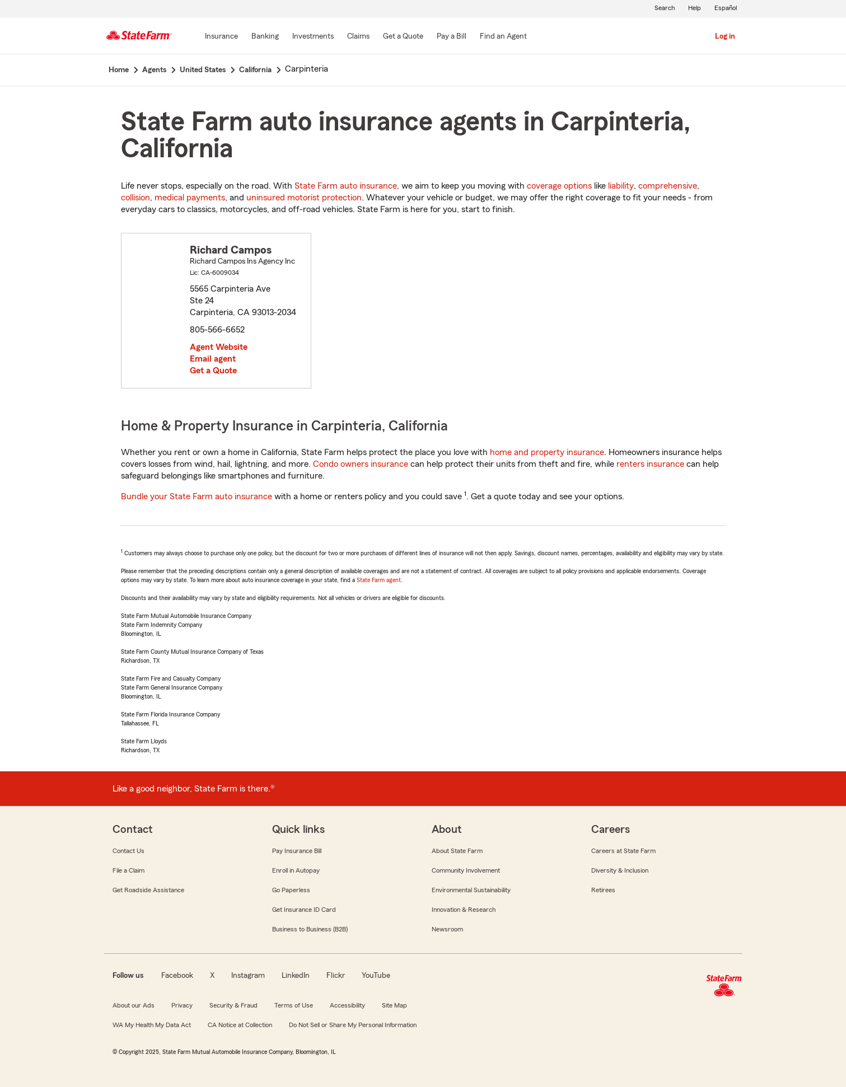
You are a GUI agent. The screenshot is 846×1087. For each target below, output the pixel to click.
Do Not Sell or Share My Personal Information (353, 1025)
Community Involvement (466, 870)
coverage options (559, 185)
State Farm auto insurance (346, 185)
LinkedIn (296, 976)
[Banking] (265, 37)
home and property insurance (547, 452)
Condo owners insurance (360, 464)
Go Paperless (291, 890)
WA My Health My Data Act (152, 1025)
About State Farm (457, 850)
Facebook (177, 976)
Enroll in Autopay (296, 870)
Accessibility (347, 1005)
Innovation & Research (464, 909)
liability (621, 185)
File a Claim (128, 870)
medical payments (190, 197)
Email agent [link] (213, 358)
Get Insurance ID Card (304, 909)
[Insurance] (221, 37)
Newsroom (447, 929)
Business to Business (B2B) (310, 929)
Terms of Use (293, 1005)
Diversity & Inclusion (619, 870)
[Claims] (358, 37)
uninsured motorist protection (304, 197)
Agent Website (218, 347)
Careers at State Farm (623, 850)
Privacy (182, 1005)
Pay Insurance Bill (296, 850)
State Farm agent (379, 580)
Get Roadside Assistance (148, 890)
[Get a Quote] (403, 37)
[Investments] (313, 37)
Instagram (248, 976)
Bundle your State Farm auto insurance (196, 496)
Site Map (394, 1005)
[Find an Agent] (503, 37)
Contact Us (128, 850)
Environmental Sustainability (471, 890)
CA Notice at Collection (240, 1025)
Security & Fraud (233, 1005)
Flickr (335, 976)
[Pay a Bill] (452, 37)
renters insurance (650, 464)
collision (135, 197)
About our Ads (134, 1005)
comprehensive (667, 185)
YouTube (376, 976)
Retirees (603, 890)
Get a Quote (213, 370)
